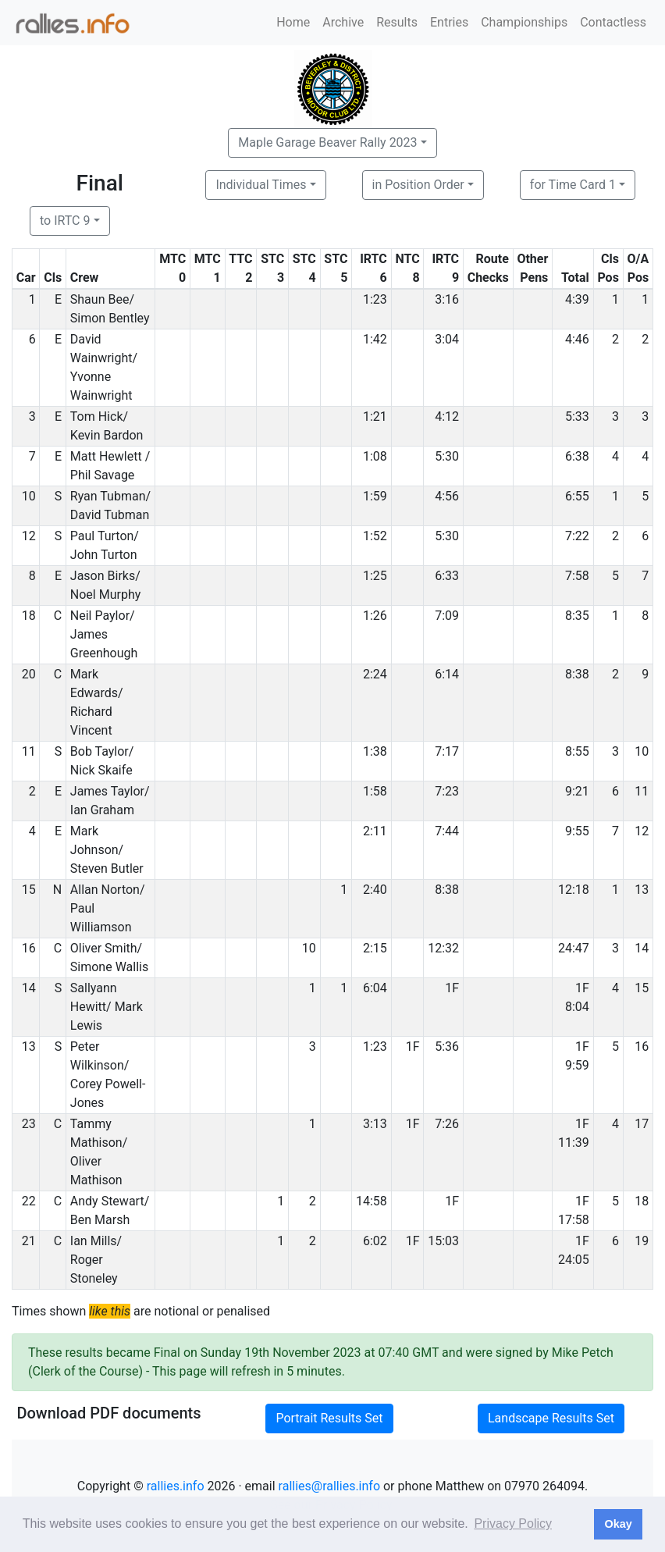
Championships (524, 22)
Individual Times (260, 184)
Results (397, 22)
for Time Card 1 (573, 184)
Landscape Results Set (551, 1418)
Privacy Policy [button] (513, 1523)
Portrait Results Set (329, 1418)
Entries (449, 22)
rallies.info (175, 1486)
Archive (343, 22)
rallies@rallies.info (329, 1486)
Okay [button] (617, 1524)
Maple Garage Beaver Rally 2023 (327, 142)
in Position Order (418, 184)
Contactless (613, 22)
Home (293, 22)
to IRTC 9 (65, 220)
